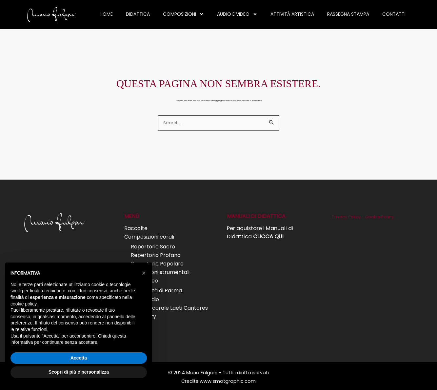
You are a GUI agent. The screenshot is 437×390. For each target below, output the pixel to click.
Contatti (394, 14)
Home (106, 14)
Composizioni (183, 14)
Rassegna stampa (348, 14)
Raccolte (136, 228)
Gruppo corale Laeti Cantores (169, 306)
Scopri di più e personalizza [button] (79, 372)
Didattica (138, 14)
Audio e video (237, 14)
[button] (143, 273)
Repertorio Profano (156, 254)
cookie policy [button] (23, 303)
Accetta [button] (78, 358)
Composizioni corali (149, 236)
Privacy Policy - (348, 217)
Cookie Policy (379, 217)
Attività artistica (292, 14)
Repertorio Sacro (153, 246)
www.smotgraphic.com (228, 379)
